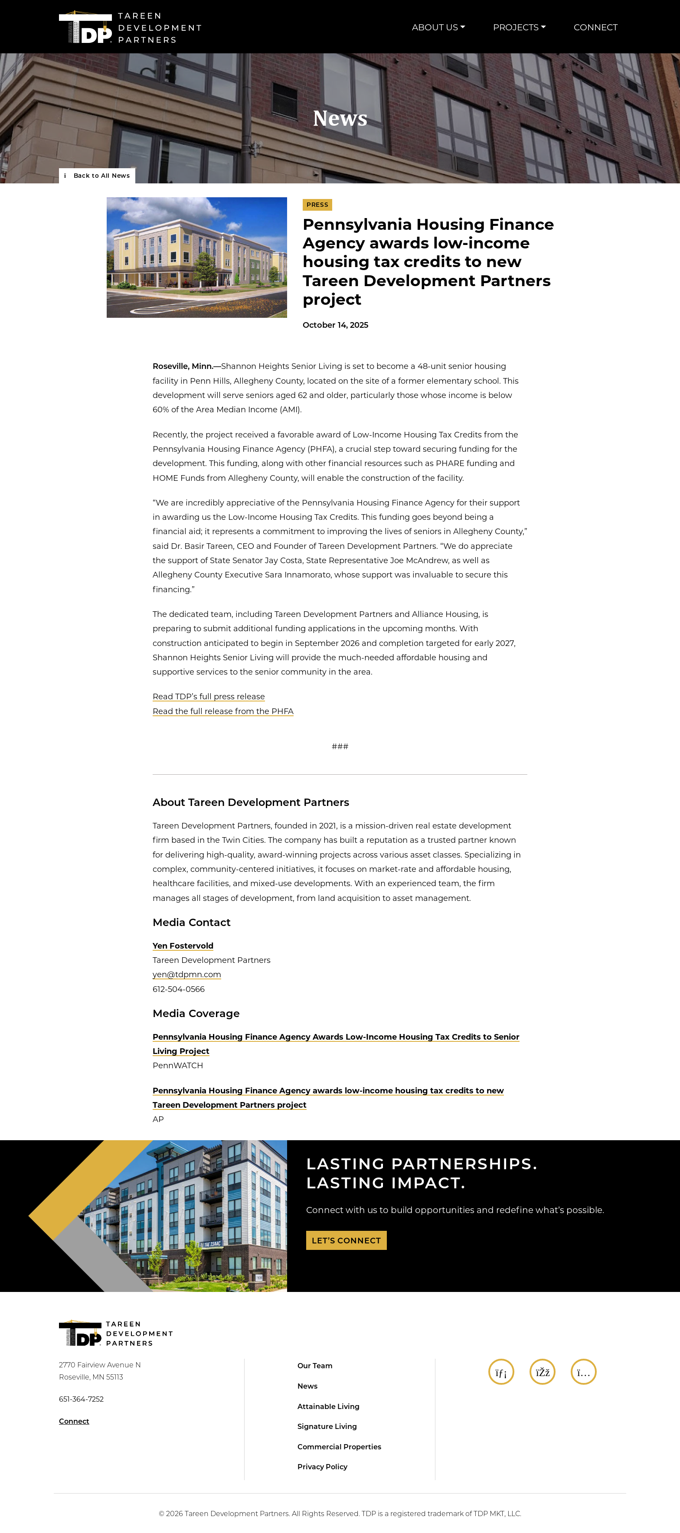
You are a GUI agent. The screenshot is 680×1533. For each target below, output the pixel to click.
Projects (516, 27)
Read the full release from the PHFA (223, 711)
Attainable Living (329, 1406)
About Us (435, 27)
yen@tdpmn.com (187, 974)
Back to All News (97, 175)
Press (317, 205)
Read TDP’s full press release (209, 696)
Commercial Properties (339, 1446)
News (340, 118)
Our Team (315, 1365)
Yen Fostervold (183, 945)
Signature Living (327, 1426)
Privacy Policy (322, 1466)
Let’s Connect (346, 1240)
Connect (596, 27)
